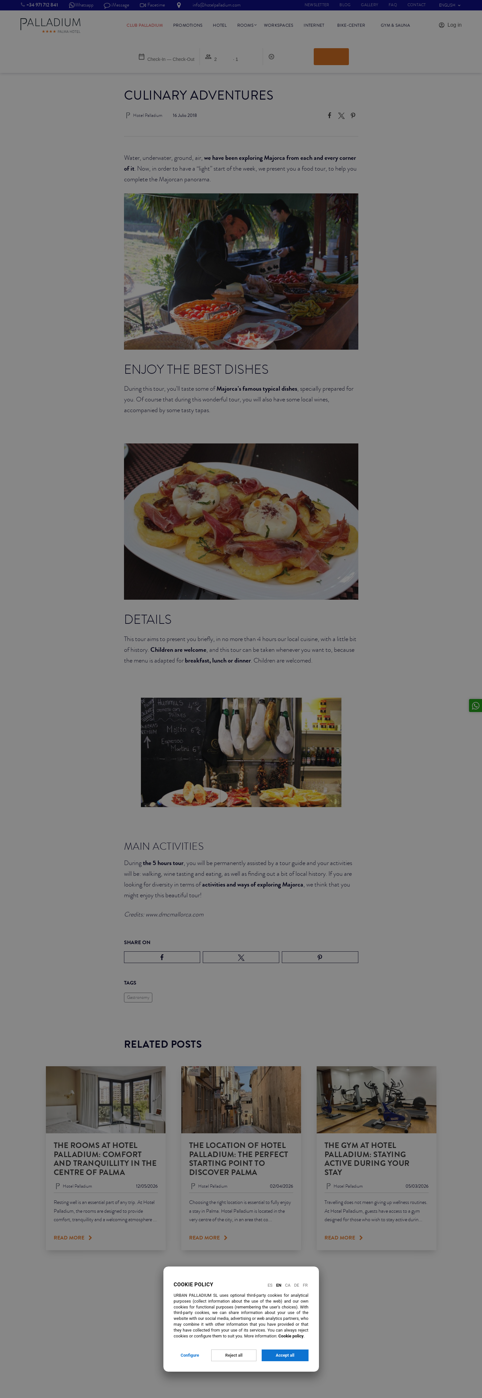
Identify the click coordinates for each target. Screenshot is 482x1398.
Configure (190, 1355)
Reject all (233, 1355)
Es (270, 1285)
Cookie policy (290, 1336)
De (296, 1285)
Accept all (285, 1355)
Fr (305, 1285)
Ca (288, 1285)
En (278, 1285)
